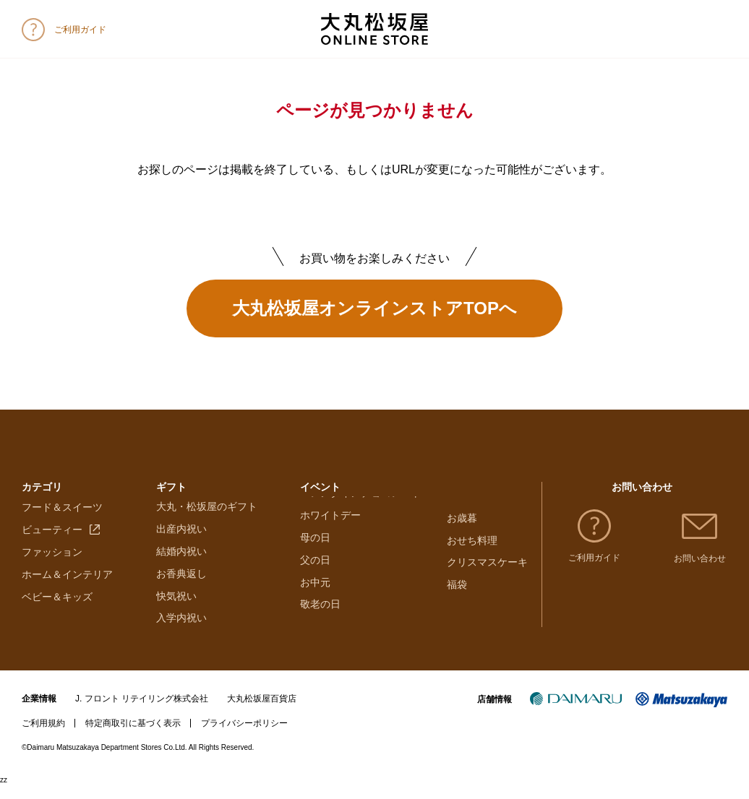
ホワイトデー (330, 542)
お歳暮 (462, 520)
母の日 (315, 565)
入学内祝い (181, 631)
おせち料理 (472, 542)
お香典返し (181, 587)
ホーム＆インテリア (67, 587)
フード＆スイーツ (62, 520)
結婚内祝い (181, 565)
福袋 (457, 587)
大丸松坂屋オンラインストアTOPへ (374, 308)
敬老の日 (320, 631)
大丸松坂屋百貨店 (261, 712)
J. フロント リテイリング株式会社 (141, 712)
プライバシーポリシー (244, 737)
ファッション (52, 565)
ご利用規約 (43, 737)
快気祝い (176, 609)
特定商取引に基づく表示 (133, 737)
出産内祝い (181, 542)
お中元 (315, 609)
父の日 (315, 587)
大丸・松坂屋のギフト (206, 520)
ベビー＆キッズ (57, 609)
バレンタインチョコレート (360, 520)
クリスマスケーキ (487, 565)
